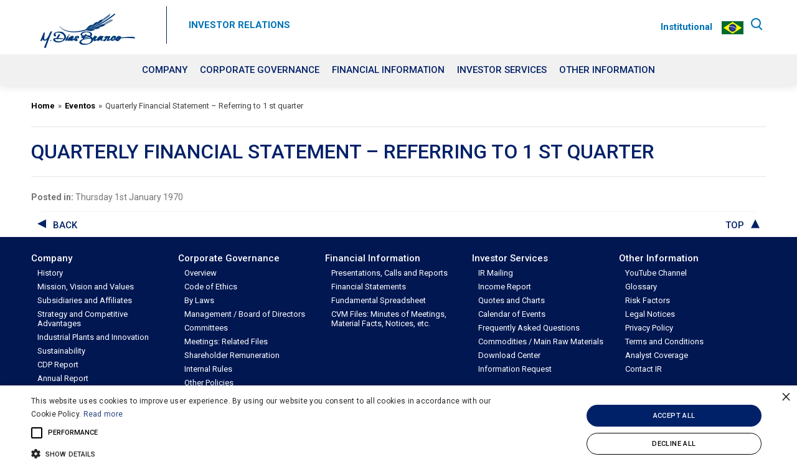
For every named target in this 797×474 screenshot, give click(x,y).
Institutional (684, 26)
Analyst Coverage (656, 355)
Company (164, 69)
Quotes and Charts (511, 300)
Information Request (515, 369)
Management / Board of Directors (244, 314)
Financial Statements (368, 286)
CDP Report (57, 364)
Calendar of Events (511, 314)
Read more (103, 414)
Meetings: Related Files (226, 341)
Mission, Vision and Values (85, 286)
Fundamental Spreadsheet (378, 300)
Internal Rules (208, 369)
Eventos (80, 105)
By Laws (199, 300)
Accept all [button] (674, 416)
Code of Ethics (210, 286)
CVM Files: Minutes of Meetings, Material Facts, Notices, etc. (388, 318)
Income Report (504, 286)
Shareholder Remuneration (232, 355)
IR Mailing (495, 273)
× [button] (786, 396)
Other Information (607, 69)
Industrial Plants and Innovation (93, 337)
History (50, 273)
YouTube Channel (656, 273)
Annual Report (62, 378)
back (65, 225)
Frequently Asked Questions (529, 327)
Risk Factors (647, 300)
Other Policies (208, 382)
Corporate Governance (259, 69)
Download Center (509, 355)
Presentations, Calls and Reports (389, 273)
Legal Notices (650, 314)
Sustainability (61, 351)
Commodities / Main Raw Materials (540, 341)
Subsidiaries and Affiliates (84, 300)
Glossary (641, 286)
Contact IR (643, 369)
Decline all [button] (674, 444)
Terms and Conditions (664, 341)
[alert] (398, 429)
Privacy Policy (649, 327)
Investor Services (502, 69)
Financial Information (388, 69)
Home (43, 105)
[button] (270, 452)
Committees (206, 327)
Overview (200, 273)
